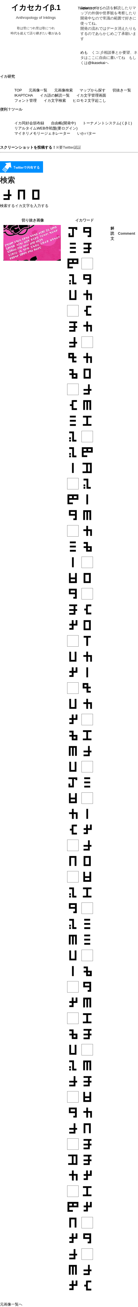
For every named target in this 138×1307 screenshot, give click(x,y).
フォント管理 (25, 100)
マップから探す (92, 90)
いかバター (86, 133)
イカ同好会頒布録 (29, 123)
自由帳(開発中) (63, 123)
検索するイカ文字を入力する (24, 206)
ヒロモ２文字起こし (89, 100)
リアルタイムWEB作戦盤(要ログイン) (45, 128)
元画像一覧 (38, 90)
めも (84, 52)
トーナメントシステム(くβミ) (107, 123)
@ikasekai (96, 63)
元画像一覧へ (11, 1304)
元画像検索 (63, 90)
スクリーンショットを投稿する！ (28, 147)
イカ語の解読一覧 (55, 95)
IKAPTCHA (23, 95)
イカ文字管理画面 (91, 95)
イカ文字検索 (55, 100)
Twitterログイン (91, 8)
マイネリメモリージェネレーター (42, 133)
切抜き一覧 (121, 90)
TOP (18, 90)
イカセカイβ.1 (36, 7)
